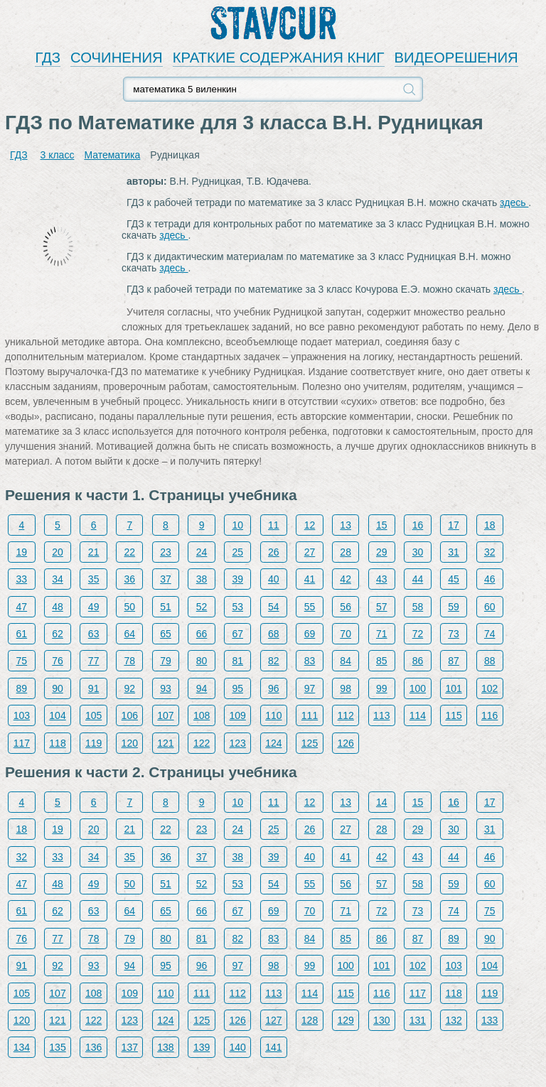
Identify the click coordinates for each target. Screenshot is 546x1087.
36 (130, 579)
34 (57, 579)
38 (202, 579)
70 (345, 633)
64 (130, 633)
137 (130, 1047)
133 (489, 1020)
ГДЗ (47, 57)
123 (238, 743)
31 (453, 552)
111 (309, 715)
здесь (514, 202)
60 (490, 606)
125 (309, 743)
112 (345, 715)
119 (93, 743)
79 (165, 660)
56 (345, 606)
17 (453, 525)
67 (237, 633)
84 (345, 660)
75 (22, 660)
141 (273, 1047)
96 (273, 688)
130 (381, 1020)
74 (490, 633)
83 (310, 660)
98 (345, 688)
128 (309, 1020)
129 (345, 1020)
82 (273, 660)
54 (273, 606)
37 (165, 579)
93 (165, 688)
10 (237, 525)
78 (130, 660)
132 (453, 1020)
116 (489, 715)
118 (57, 743)
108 (201, 715)
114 (418, 715)
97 (310, 688)
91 (94, 688)
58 (418, 606)
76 (57, 660)
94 (202, 688)
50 (130, 606)
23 (165, 552)
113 (381, 715)
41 (310, 579)
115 (453, 715)
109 (238, 715)
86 (418, 660)
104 (57, 715)
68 (273, 633)
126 (345, 743)
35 (94, 579)
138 (165, 1047)
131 (418, 1020)
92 (130, 688)
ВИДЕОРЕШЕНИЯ (456, 57)
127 (273, 1020)
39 (237, 579)
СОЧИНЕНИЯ (116, 57)
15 (381, 525)
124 (273, 743)
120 (130, 743)
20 (57, 552)
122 (201, 743)
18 (490, 525)
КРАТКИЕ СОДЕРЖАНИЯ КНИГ (279, 57)
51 (165, 606)
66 (202, 633)
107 (165, 715)
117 (22, 743)
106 (130, 715)
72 (418, 633)
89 (22, 688)
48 (57, 606)
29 (381, 552)
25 (237, 552)
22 (130, 552)
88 (490, 660)
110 (273, 715)
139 (201, 1047)
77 (94, 660)
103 (22, 715)
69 (310, 633)
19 (22, 552)
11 (273, 525)
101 (453, 688)
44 (418, 579)
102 (489, 688)
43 (381, 579)
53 (237, 606)
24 (202, 552)
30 (418, 552)
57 (381, 606)
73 (453, 633)
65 (165, 633)
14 (381, 802)
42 (345, 579)
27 (310, 552)
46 (490, 579)
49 (94, 606)
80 (202, 660)
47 (22, 606)
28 (345, 552)
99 (381, 688)
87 (453, 660)
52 (202, 606)
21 (94, 552)
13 (345, 525)
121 (165, 743)
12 (310, 525)
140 (238, 1047)
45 (453, 579)
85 (381, 660)
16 (418, 525)
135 (57, 1047)
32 (490, 552)
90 (57, 688)
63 (94, 633)
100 (418, 688)
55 (310, 606)
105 (93, 715)
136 (93, 1047)
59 (453, 606)
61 (22, 633)
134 (22, 1047)
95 (237, 688)
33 (22, 579)
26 (273, 552)
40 (273, 579)
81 (237, 660)
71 (381, 633)
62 (57, 633)
